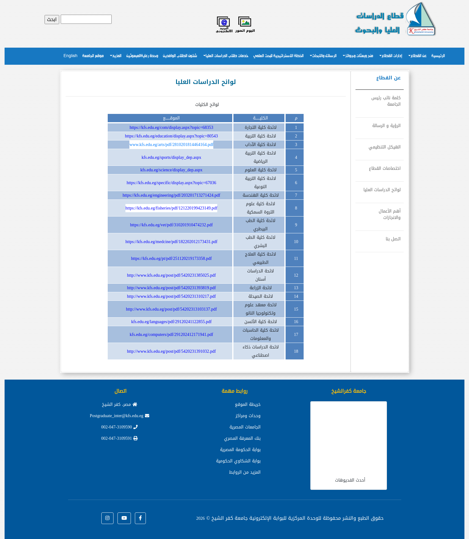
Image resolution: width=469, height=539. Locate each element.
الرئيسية (438, 56)
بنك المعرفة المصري (242, 438)
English (70, 56)
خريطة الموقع (248, 404)
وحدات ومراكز (248, 416)
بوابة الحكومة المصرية (240, 450)
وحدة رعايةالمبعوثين (142, 56)
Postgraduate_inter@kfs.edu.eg (119, 416)
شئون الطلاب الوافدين (180, 56)
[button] (140, 518)
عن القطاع (419, 56)
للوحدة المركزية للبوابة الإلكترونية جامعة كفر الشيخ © (258, 518)
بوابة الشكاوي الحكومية (238, 461)
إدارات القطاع (392, 56)
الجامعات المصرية (245, 427)
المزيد (116, 56)
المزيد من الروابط (245, 472)
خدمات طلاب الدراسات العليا (227, 56)
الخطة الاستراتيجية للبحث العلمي (278, 56)
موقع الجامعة (93, 56)
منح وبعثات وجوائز (359, 56)
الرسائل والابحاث (324, 56)
